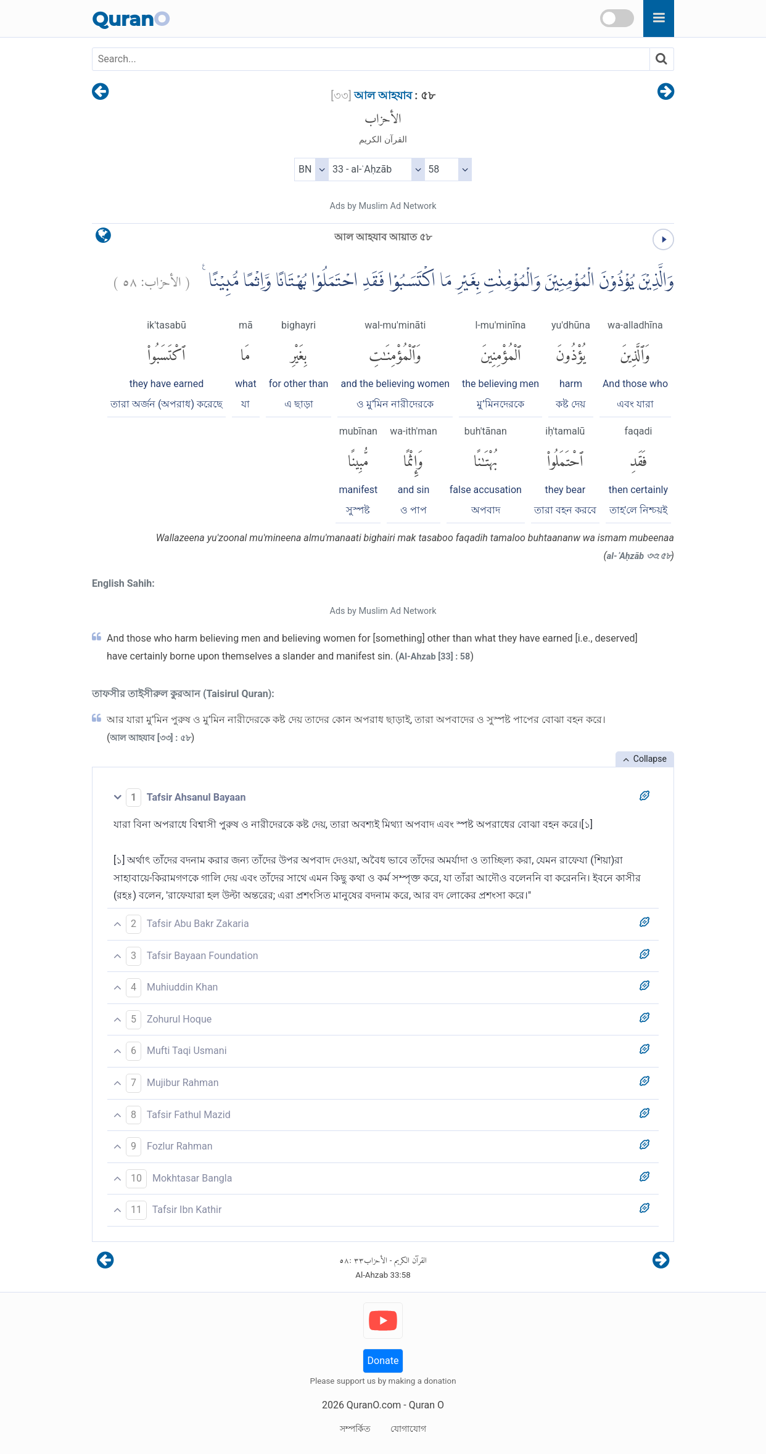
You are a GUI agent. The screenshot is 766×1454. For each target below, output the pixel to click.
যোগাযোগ (408, 1429)
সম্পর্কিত (355, 1429)
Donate (383, 1360)
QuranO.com (374, 1405)
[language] (103, 238)
